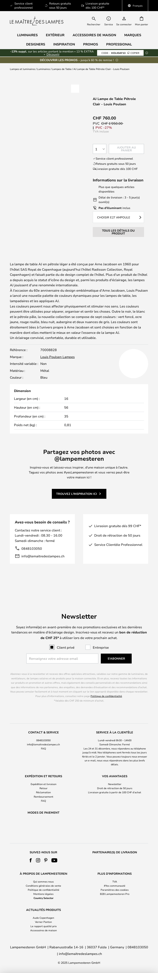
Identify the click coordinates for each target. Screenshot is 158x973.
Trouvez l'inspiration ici (76, 508)
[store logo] (36, 20)
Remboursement (43, 785)
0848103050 (31, 563)
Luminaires (43, 69)
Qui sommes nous (43, 881)
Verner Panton (43, 921)
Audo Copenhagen (43, 917)
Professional (119, 44)
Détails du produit (102, 259)
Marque (21, 264)
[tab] (40, 259)
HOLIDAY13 (120, 53)
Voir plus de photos (47, 127)
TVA (114, 881)
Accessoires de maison (43, 930)
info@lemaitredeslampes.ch (43, 571)
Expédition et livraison (43, 773)
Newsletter (114, 773)
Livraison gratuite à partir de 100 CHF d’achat (114, 781)
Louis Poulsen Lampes (57, 371)
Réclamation (43, 781)
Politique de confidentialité (106, 685)
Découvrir (52, 54)
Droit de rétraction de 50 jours (114, 777)
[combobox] (96, 21)
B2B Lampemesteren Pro (114, 893)
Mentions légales (43, 893)
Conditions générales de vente (43, 885)
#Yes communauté (114, 885)
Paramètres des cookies (115, 889)
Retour (44, 777)
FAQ (43, 738)
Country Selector (43, 898)
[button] (75, 89)
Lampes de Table (62, 69)
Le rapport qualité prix (43, 926)
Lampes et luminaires (22, 69)
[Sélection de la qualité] (99, 149)
